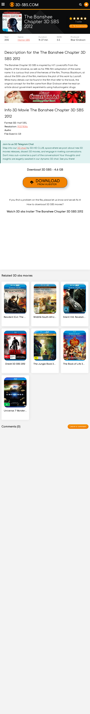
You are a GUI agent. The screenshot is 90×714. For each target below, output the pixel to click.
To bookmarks (78, 27)
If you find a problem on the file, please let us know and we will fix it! (45, 201)
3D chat (22, 149)
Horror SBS (24, 41)
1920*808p (22, 128)
